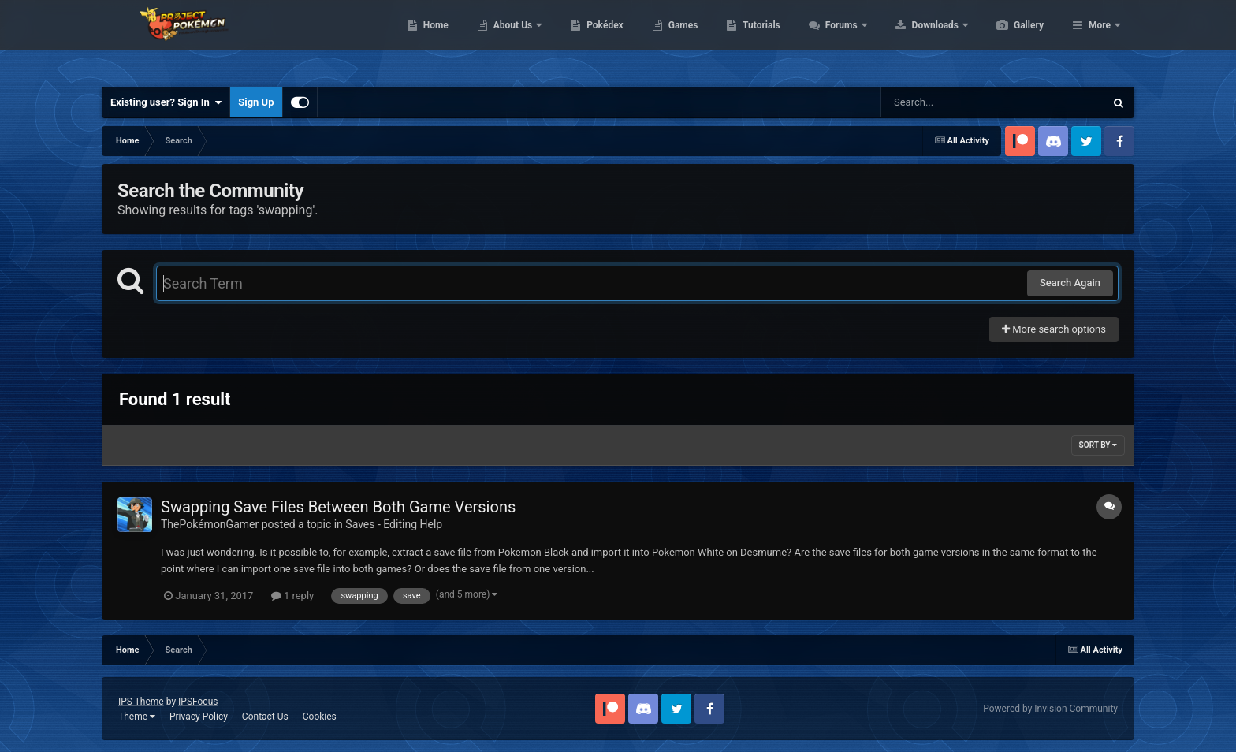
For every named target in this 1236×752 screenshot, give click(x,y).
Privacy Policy (198, 716)
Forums (917, 39)
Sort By (1098, 445)
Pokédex (679, 39)
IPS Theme (141, 701)
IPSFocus (198, 701)
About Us (588, 39)
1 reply (293, 595)
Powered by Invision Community (1050, 708)
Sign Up (256, 102)
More (1099, 39)
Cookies (320, 716)
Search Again (1070, 283)
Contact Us (265, 716)
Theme (136, 716)
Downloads (1011, 39)
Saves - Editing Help (393, 524)
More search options (1054, 329)
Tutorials (835, 39)
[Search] (953, 102)
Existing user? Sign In (166, 102)
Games (758, 39)
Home (510, 39)
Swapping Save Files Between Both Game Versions (338, 506)
